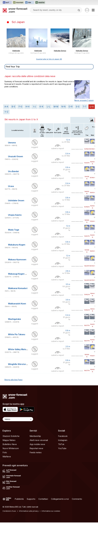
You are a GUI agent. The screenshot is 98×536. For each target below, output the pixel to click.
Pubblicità (19, 499)
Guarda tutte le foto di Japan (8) (49, 59)
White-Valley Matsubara (20, 349)
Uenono (12, 142)
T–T (84, 106)
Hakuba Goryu (60, 51)
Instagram (62, 440)
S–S (77, 106)
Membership (35, 436)
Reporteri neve (36, 448)
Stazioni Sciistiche (11, 436)
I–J (34, 106)
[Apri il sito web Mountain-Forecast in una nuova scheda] (18, 2)
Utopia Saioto (15, 215)
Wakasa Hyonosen (17, 259)
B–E (13, 106)
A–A (6, 106)
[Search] (79, 10)
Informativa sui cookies (51, 511)
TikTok (61, 444)
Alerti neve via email (39, 440)
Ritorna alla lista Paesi (13, 380)
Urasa (11, 186)
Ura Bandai (13, 171)
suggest (34, 147)
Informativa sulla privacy (29, 511)
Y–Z (6, 112)
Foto (5, 452)
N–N (63, 106)
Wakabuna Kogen (16, 245)
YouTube (62, 448)
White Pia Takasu (16, 334)
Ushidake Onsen (16, 200)
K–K (41, 106)
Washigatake (14, 319)
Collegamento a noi (60, 499)
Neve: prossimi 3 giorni (84, 100)
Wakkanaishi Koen (17, 303)
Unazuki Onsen (15, 156)
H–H (27, 106)
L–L (48, 106)
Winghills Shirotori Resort (21, 364)
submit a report (57, 148)
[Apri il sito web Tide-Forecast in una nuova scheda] (29, 2)
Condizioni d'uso (9, 511)
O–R (70, 106)
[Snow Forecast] (15, 10)
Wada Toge (13, 230)
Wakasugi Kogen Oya (18, 274)
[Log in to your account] (87, 10)
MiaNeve (7, 456)
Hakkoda (16, 51)
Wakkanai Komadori (17, 288)
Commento (77, 499)
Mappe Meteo (9, 440)
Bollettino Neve (10, 444)
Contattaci (43, 499)
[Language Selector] (18, 419)
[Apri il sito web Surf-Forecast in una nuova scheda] (7, 2)
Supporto (31, 499)
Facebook (63, 436)
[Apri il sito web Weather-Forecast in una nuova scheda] (40, 2)
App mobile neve (37, 444)
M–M (56, 106)
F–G (20, 106)
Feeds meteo (36, 452)
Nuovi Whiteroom (11, 448)
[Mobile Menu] (93, 10)
